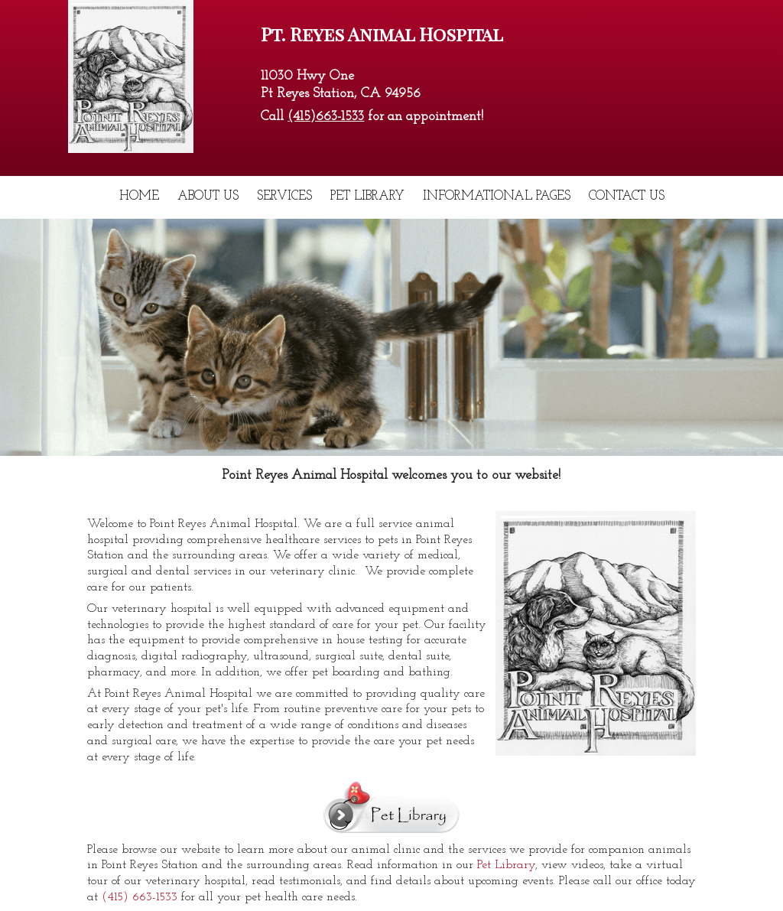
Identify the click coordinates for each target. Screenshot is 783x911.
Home (139, 196)
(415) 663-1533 (139, 897)
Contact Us (626, 196)
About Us (208, 196)
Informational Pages (496, 196)
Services (284, 196)
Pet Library (367, 196)
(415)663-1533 (326, 116)
